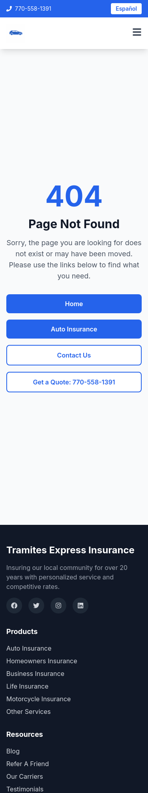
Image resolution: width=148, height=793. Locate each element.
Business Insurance (35, 674)
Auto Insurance (74, 329)
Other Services (28, 711)
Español (126, 8)
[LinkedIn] (80, 605)
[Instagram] (58, 605)
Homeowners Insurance (41, 661)
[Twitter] (36, 605)
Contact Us (74, 355)
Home (74, 304)
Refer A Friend (27, 764)
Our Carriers (24, 776)
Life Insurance (27, 686)
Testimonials (24, 789)
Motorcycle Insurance (38, 699)
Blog (13, 751)
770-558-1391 (28, 8)
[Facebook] (14, 605)
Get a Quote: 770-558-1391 (74, 382)
